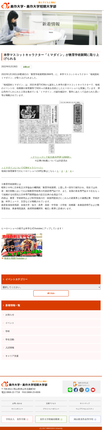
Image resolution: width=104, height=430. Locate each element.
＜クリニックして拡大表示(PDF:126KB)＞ (51, 157)
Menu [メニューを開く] (98, 5)
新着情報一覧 (12, 305)
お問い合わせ (17, 403)
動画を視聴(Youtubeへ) (15, 258)
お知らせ (26, 67)
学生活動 (9, 339)
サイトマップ (85, 403)
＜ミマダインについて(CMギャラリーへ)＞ (22, 168)
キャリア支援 (12, 356)
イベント (9, 323)
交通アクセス (51, 403)
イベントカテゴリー (16, 279)
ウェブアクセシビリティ (85, 409)
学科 (7, 331)
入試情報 (9, 347)
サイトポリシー (17, 409)
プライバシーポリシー (51, 409)
